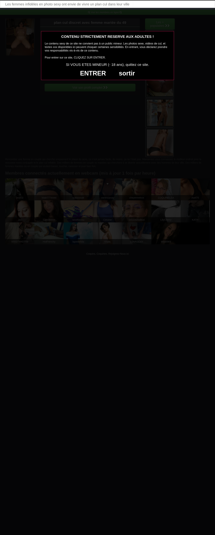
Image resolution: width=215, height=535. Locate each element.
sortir (127, 73)
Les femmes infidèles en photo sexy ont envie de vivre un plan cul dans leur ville (67, 4)
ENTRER (93, 73)
